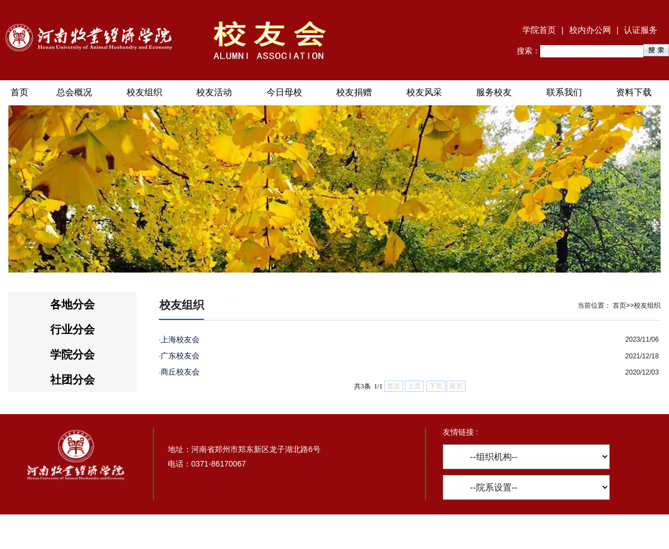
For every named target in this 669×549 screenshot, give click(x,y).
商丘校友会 (180, 371)
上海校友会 (180, 339)
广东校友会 (180, 355)
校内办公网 (590, 30)
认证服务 (640, 30)
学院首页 (539, 30)
